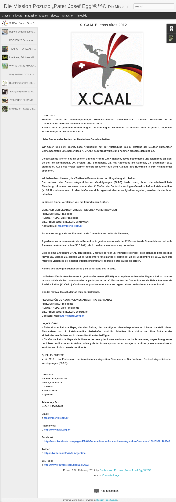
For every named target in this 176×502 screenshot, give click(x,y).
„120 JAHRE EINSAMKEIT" (23, 100)
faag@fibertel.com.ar (70, 225)
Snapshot (67, 15)
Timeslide (81, 15)
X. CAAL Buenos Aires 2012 (23, 23)
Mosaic (43, 15)
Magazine (31, 15)
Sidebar (55, 15)
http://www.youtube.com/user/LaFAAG (66, 464)
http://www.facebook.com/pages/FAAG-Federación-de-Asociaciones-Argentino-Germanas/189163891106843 (107, 441)
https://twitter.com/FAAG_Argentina (65, 453)
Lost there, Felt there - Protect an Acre (28, 57)
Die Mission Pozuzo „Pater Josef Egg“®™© (31, 108)
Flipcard (18, 15)
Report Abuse (111, 500)
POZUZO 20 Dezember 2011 (24, 40)
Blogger (99, 500)
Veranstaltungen (111, 475)
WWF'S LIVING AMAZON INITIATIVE (28, 66)
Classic (6, 15)
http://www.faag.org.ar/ (57, 429)
